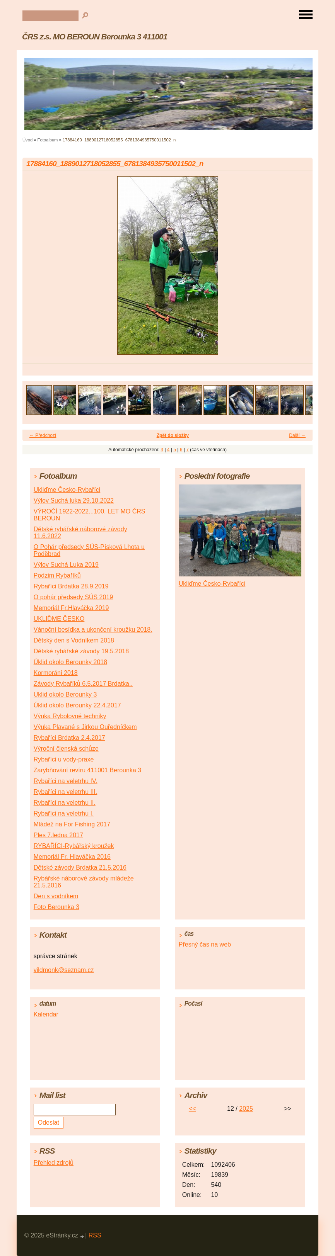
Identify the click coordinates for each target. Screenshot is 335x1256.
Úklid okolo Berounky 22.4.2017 (77, 705)
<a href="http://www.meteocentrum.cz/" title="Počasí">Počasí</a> (240, 1042)
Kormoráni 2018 (56, 673)
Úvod (27, 140)
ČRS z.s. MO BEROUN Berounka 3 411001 (94, 36)
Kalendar (46, 1014)
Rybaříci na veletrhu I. (64, 813)
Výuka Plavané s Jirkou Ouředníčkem (85, 727)
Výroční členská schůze (66, 748)
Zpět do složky (173, 435)
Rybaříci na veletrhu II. (65, 802)
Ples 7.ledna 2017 (58, 835)
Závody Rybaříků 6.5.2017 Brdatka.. (83, 683)
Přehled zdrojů (53, 1162)
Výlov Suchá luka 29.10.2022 (74, 500)
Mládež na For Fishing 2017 (72, 824)
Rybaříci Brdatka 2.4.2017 (69, 737)
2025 (246, 1108)
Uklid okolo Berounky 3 (65, 694)
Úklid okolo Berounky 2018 (70, 662)
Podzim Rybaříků (57, 575)
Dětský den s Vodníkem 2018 (74, 640)
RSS (95, 1235)
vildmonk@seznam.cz (64, 970)
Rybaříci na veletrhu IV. (65, 781)
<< (192, 1108)
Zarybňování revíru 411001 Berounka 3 (87, 770)
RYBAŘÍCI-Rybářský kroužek (74, 846)
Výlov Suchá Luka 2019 (66, 564)
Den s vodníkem (56, 896)
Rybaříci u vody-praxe (64, 759)
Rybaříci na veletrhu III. (65, 792)
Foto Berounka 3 (56, 907)
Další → (297, 435)
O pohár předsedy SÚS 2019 (73, 597)
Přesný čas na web (205, 944)
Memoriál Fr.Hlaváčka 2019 (71, 608)
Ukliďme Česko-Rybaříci (67, 489)
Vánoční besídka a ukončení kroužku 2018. (93, 629)
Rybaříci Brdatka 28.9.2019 (71, 586)
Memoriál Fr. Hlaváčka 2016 (72, 856)
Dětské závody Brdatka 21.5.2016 (80, 867)
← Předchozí (42, 435)
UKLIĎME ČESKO (59, 618)
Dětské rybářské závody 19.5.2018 (81, 651)
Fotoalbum (48, 140)
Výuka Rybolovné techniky (70, 716)
